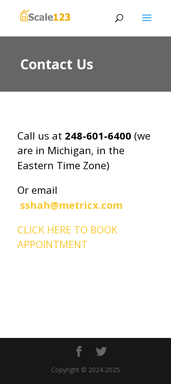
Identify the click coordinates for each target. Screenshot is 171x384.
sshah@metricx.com (70, 205)
